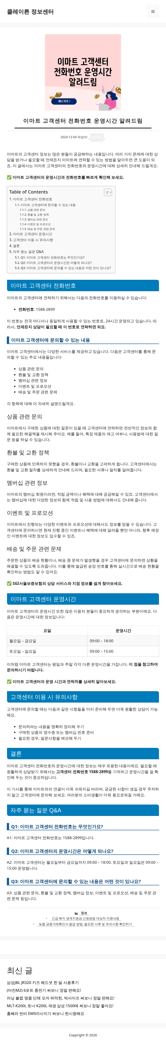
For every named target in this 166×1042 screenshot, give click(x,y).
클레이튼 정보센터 (30, 11)
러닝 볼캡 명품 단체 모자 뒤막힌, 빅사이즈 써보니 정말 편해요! (60, 998)
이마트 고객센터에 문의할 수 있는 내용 (48, 205)
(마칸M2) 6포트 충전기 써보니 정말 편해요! (44, 990)
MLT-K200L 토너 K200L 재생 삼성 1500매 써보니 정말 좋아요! (60, 1005)
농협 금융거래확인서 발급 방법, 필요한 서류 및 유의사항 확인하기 (85, 924)
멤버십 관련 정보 (37, 219)
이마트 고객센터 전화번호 (32, 199)
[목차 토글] (106, 192)
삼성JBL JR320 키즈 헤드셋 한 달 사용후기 (43, 982)
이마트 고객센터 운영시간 (32, 234)
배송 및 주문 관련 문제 (41, 229)
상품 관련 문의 (36, 210)
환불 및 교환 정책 (38, 215)
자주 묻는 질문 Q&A (28, 251)
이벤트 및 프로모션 (39, 224)
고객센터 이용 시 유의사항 (33, 239)
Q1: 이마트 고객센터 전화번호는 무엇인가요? (52, 257)
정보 (84, 913)
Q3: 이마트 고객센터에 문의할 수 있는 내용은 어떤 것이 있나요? (66, 268)
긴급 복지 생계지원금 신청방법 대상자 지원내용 (85, 918)
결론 (16, 245)
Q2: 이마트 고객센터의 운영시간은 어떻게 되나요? (56, 262)
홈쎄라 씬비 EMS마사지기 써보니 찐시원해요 (45, 1013)
